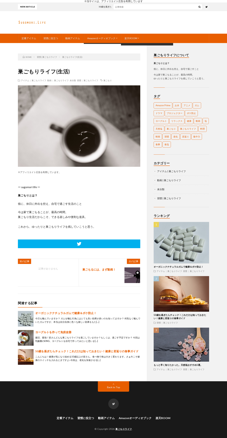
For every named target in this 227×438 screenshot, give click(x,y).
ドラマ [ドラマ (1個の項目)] (159, 113)
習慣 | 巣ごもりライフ (87, 80)
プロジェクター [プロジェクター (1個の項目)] (175, 113)
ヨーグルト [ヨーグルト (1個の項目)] (161, 121)
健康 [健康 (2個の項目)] (189, 121)
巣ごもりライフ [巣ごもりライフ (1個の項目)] (188, 128)
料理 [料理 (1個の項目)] (202, 128)
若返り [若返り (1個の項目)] (185, 136)
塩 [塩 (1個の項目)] (206, 121)
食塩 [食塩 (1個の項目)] (166, 144)
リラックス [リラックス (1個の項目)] (177, 121)
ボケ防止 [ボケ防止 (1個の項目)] (191, 113)
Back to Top (113, 387)
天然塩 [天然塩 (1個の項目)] (159, 128)
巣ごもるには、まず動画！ (99, 269)
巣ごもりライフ (123, 429)
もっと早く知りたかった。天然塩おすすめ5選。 (178, 365)
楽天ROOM (130, 38)
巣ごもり (107, 80)
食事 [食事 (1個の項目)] (158, 144)
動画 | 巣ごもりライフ (57, 80)
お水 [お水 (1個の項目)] (177, 105)
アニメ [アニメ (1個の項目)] (187, 105)
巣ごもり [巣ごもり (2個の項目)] (171, 128)
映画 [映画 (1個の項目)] (158, 136)
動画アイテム (72, 38)
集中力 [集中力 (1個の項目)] (196, 136)
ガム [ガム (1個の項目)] (197, 105)
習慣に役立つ (50, 38)
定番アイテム (29, 38)
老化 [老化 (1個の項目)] (175, 136)
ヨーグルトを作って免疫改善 (53, 332)
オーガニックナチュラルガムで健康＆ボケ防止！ (65, 313)
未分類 (73, 80)
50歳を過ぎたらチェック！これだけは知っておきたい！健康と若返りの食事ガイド (141, 6)
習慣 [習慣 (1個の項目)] (166, 136)
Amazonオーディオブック (101, 38)
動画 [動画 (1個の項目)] (198, 121)
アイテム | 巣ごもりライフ (33, 80)
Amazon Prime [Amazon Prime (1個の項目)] (163, 105)
